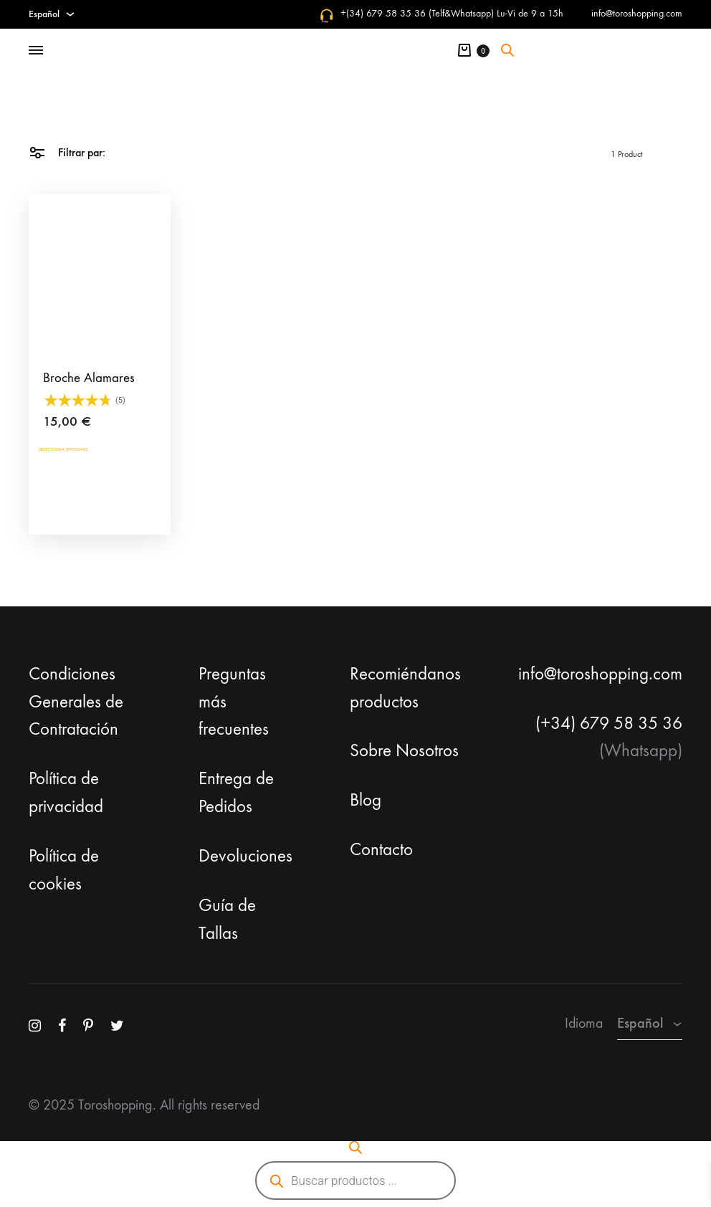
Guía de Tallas (227, 919)
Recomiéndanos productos (405, 687)
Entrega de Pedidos (236, 792)
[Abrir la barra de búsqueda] (507, 50)
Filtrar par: (67, 151)
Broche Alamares (89, 378)
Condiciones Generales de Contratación (76, 701)
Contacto (381, 849)
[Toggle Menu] (36, 51)
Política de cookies (64, 869)
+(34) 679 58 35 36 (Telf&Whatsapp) (417, 13)
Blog (365, 800)
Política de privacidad (66, 792)
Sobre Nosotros (404, 750)
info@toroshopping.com (636, 13)
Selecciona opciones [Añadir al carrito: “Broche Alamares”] (96, 451)
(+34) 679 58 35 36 (608, 723)
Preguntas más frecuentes (234, 701)
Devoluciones (245, 856)
